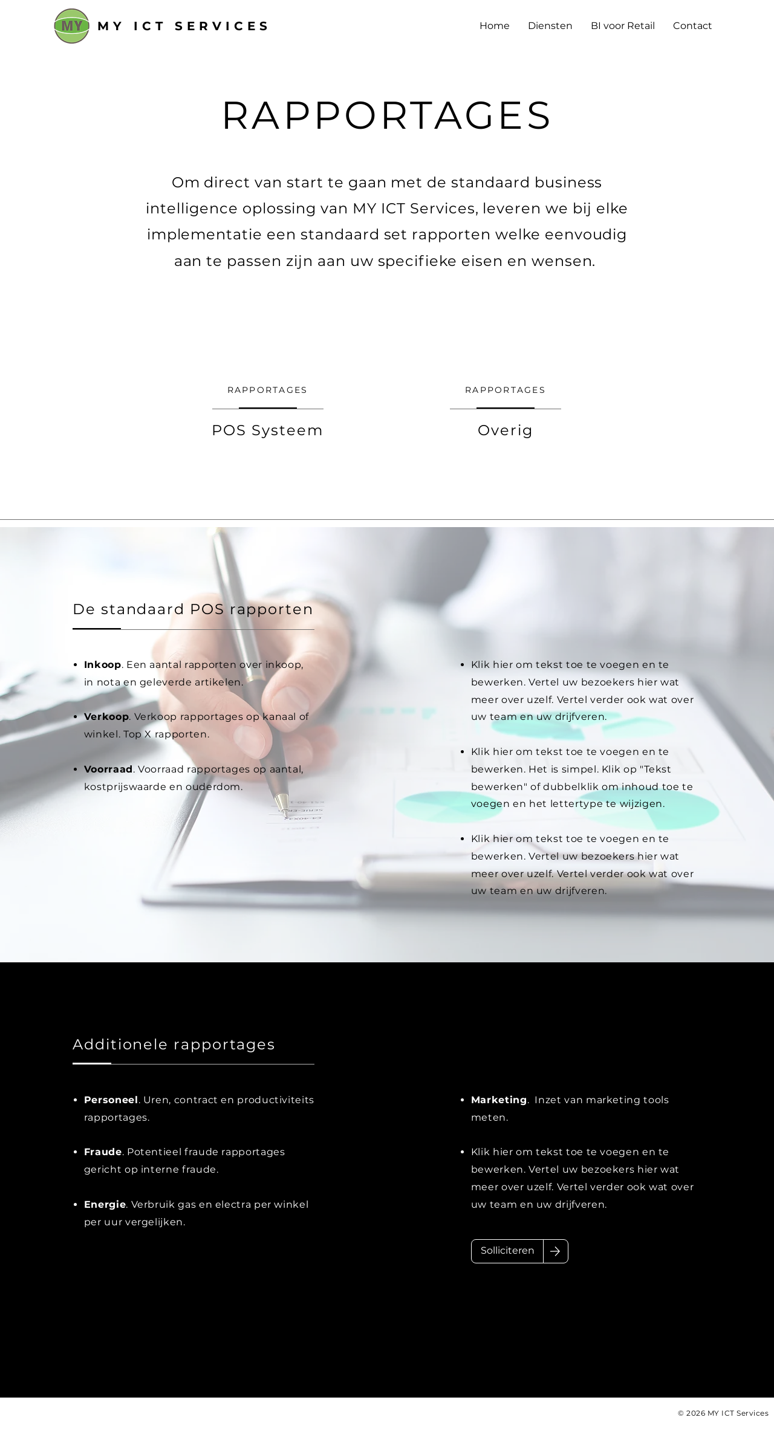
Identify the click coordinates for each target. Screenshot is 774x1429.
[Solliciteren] (507, 1251)
